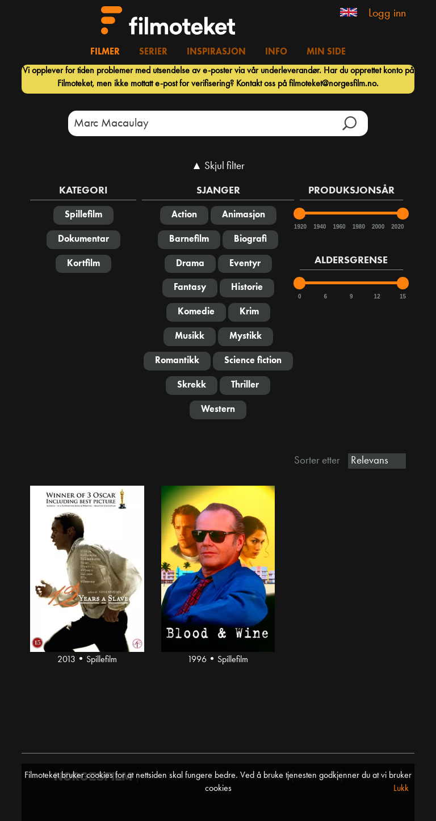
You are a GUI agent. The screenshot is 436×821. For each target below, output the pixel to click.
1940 (319, 227)
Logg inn (387, 13)
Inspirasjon (216, 52)
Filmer (105, 52)
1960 (338, 227)
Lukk (401, 788)
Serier (153, 52)
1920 (299, 227)
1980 (358, 227)
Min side (326, 52)
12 (377, 296)
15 (403, 296)
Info (276, 52)
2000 (377, 227)
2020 (397, 227)
